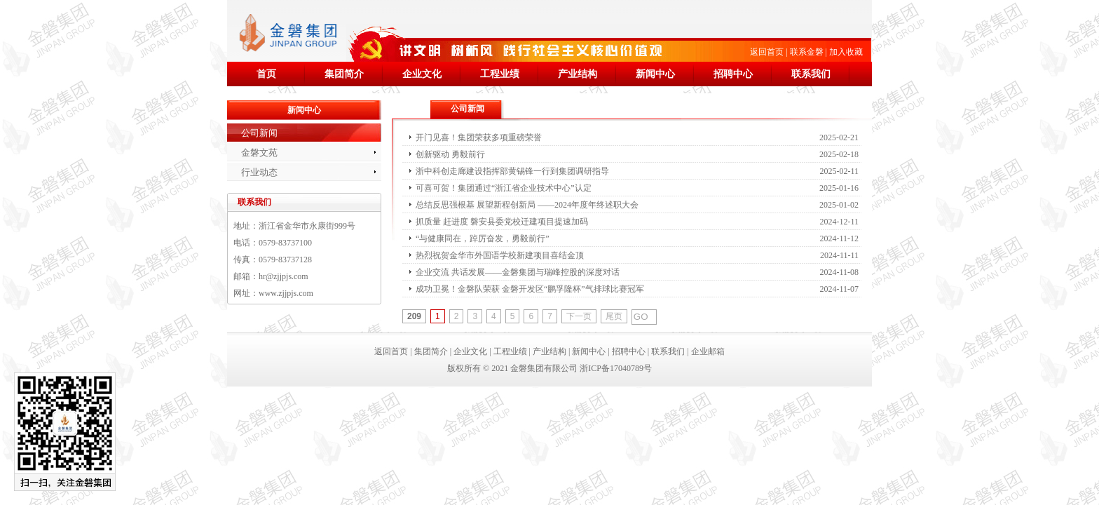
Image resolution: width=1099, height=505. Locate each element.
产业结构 (577, 74)
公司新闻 (259, 133)
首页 (266, 74)
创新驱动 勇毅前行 (450, 154)
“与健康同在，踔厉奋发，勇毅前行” (483, 238)
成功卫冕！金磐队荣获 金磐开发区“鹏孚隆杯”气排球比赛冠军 (530, 289)
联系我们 (811, 74)
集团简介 (344, 74)
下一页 (579, 316)
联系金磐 (807, 52)
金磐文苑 (259, 152)
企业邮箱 (708, 351)
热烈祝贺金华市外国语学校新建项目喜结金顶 (500, 255)
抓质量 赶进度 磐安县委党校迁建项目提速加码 (502, 222)
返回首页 (767, 52)
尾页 (614, 316)
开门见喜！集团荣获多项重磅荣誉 (479, 137)
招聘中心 (733, 74)
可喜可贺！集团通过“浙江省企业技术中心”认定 (504, 188)
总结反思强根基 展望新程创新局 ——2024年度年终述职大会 (527, 205)
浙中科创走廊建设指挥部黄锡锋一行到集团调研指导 (512, 171)
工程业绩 (499, 74)
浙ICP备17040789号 (616, 368)
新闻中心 (655, 74)
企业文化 (422, 74)
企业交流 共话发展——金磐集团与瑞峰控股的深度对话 (518, 272)
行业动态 (259, 172)
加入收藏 (846, 52)
